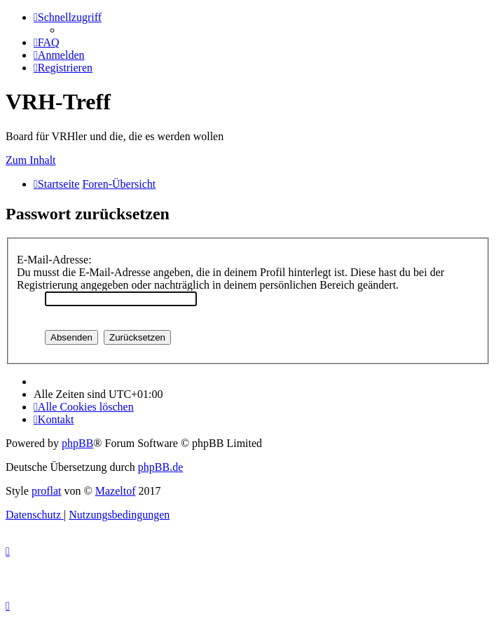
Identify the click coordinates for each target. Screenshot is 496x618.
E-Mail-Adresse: (54, 260)
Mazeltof (115, 491)
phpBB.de (160, 467)
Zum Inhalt (31, 160)
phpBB (77, 443)
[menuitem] (47, 42)
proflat (47, 491)
